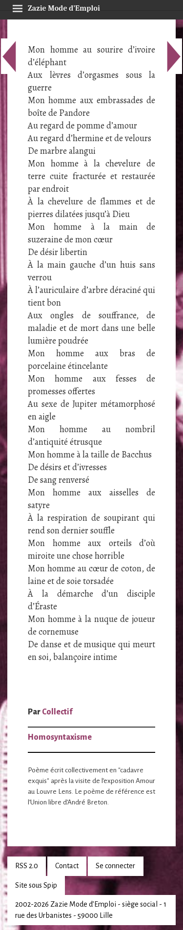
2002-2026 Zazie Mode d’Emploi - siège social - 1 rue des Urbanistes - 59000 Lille (90, 909)
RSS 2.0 (26, 866)
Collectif (57, 712)
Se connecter (115, 866)
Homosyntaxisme (60, 737)
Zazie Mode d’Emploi (56, 7)
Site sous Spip (36, 885)
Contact (67, 866)
